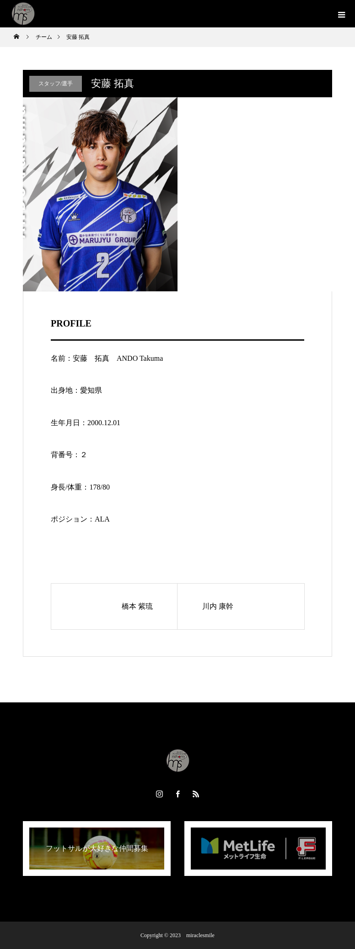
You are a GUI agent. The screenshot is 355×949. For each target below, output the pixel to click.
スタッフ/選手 (55, 83)
